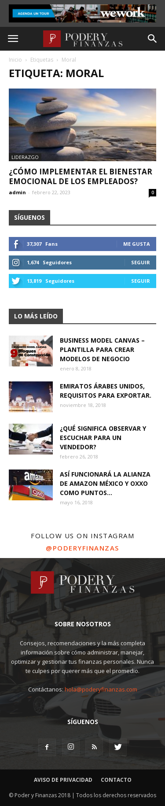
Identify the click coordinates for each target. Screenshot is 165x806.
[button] (152, 39)
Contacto (116, 780)
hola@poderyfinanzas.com (101, 689)
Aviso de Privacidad (63, 780)
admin (17, 192)
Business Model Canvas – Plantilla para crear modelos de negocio (102, 349)
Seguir (140, 262)
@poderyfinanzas (82, 547)
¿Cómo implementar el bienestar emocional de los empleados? (80, 176)
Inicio (15, 59)
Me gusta (136, 243)
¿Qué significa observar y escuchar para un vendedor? (103, 437)
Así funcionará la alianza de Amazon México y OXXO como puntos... (105, 483)
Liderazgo (25, 157)
